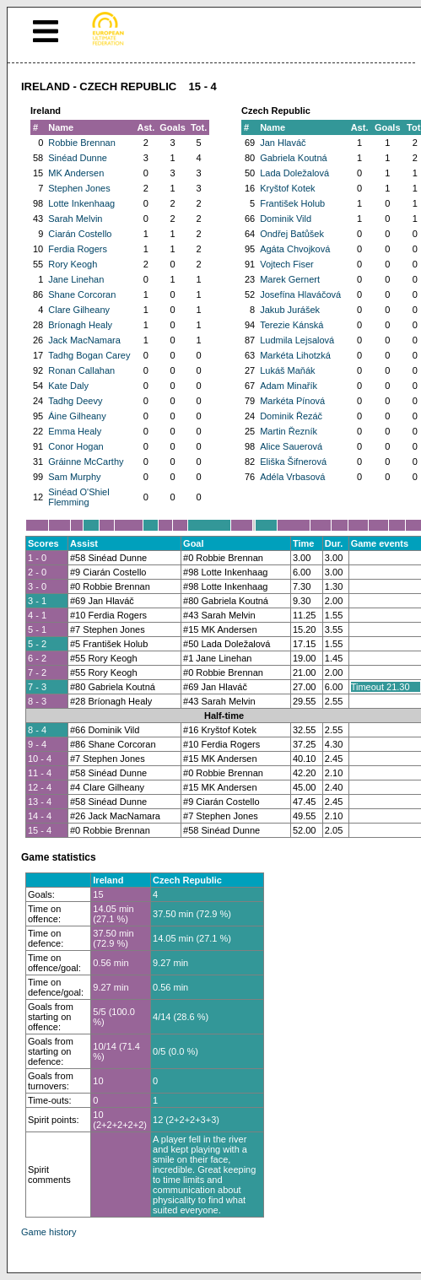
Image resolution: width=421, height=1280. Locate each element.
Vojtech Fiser (287, 264)
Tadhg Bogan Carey (89, 355)
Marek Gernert (290, 279)
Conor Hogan (75, 446)
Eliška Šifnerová (293, 461)
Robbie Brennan (82, 143)
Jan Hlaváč (282, 143)
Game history (48, 1232)
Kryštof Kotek (287, 188)
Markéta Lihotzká (295, 355)
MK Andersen (76, 173)
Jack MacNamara (84, 340)
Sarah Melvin (75, 218)
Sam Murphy (74, 477)
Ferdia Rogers (77, 249)
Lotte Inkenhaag (81, 203)
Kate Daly (68, 386)
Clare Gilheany (79, 310)
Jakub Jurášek (290, 310)
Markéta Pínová (292, 401)
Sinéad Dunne (77, 158)
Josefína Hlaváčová (300, 294)
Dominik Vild (285, 218)
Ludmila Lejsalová (297, 340)
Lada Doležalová (294, 173)
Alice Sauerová (291, 446)
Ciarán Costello (79, 234)
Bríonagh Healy (80, 325)
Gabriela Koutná (293, 158)
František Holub (292, 203)
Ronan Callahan (81, 370)
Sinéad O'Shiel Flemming (78, 497)
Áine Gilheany (77, 416)
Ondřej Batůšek (292, 234)
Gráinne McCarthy (85, 461)
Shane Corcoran (82, 294)
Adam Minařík (288, 386)
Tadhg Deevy (75, 401)
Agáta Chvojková (295, 249)
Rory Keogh (72, 264)
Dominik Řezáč (291, 416)
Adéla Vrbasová (292, 477)
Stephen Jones (79, 188)
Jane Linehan (76, 279)
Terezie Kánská (291, 325)
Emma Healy (74, 431)
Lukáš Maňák (287, 370)
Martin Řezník (288, 431)
